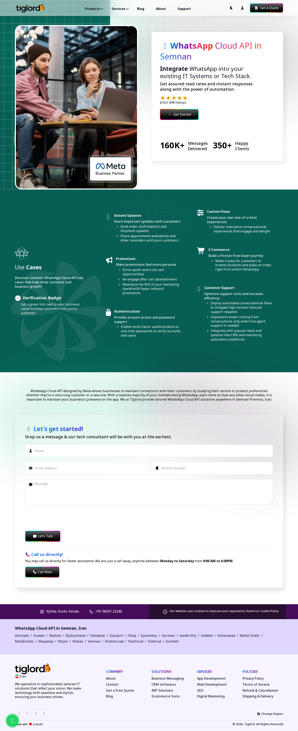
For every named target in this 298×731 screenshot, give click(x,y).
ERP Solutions (162, 690)
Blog (140, 8)
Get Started (179, 114)
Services (204, 671)
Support (184, 8)
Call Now (42, 572)
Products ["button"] (92, 8)
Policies (250, 671)
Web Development (212, 684)
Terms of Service (256, 684)
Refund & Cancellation (260, 690)
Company (114, 671)
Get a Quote (266, 8)
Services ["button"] (118, 8)
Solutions (161, 671)
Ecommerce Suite (165, 696)
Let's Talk (43, 536)
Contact (112, 684)
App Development (211, 678)
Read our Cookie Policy (262, 611)
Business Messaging (167, 678)
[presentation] (56, 518)
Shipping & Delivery (258, 696)
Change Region (270, 714)
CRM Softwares (163, 684)
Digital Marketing (211, 696)
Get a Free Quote (120, 690)
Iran (82, 628)
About (161, 8)
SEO (200, 690)
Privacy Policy (253, 678)
